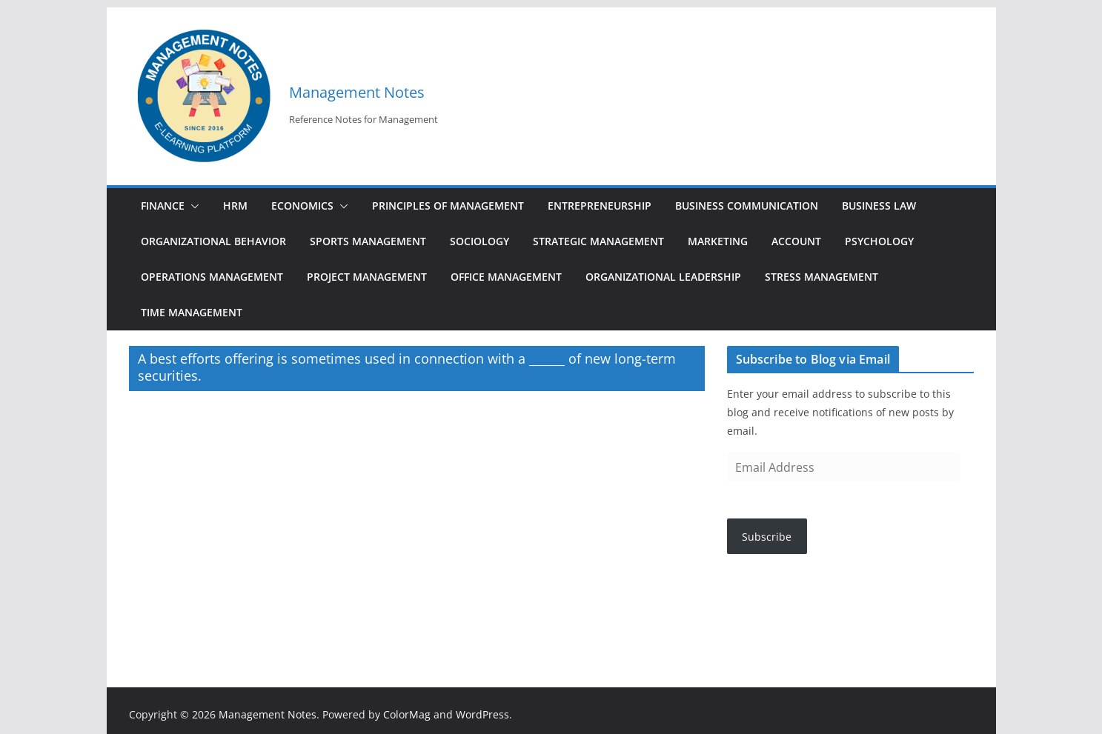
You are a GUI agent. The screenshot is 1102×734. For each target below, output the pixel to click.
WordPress (482, 714)
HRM (235, 205)
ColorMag (407, 714)
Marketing (718, 241)
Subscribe (766, 537)
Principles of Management (448, 205)
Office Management (506, 277)
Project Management (367, 277)
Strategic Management (598, 241)
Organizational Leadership (663, 277)
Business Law (879, 205)
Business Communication (746, 205)
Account (796, 241)
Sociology (479, 241)
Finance (163, 205)
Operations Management (212, 277)
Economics (302, 205)
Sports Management (368, 241)
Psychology (879, 241)
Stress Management (821, 277)
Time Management (191, 312)
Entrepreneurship (599, 205)
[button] (192, 206)
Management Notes (357, 92)
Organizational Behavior (213, 241)
